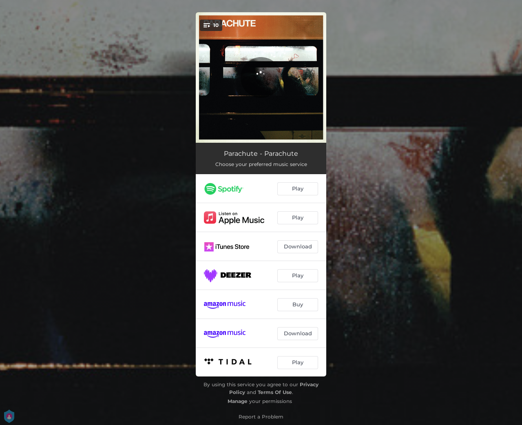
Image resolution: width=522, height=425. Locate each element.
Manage (238, 401)
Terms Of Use (275, 392)
